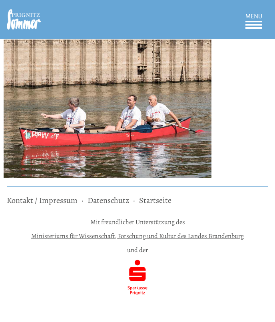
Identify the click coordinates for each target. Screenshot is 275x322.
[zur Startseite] (24, 14)
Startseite (155, 200)
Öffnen (253, 25)
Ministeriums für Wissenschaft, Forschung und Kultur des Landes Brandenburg (137, 236)
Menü (253, 16)
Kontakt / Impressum (42, 200)
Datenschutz (108, 200)
